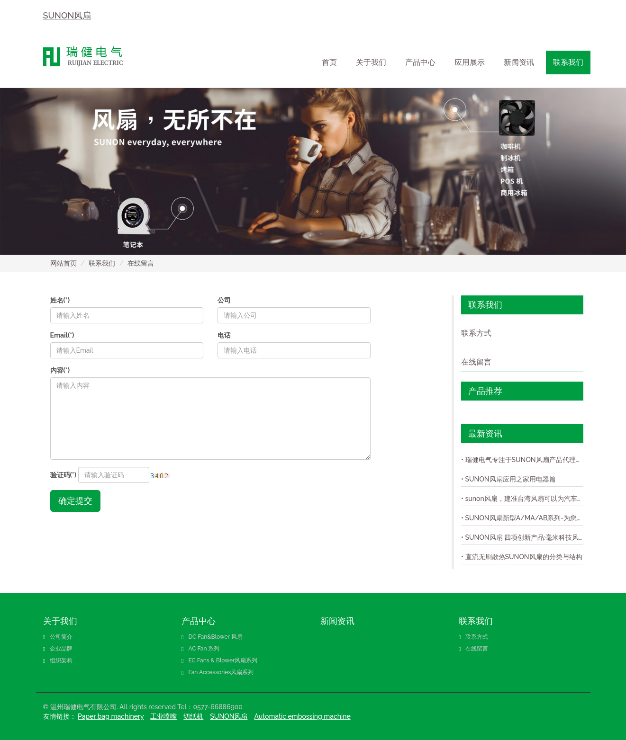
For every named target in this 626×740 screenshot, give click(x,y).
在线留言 (476, 361)
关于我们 (60, 621)
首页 (329, 62)
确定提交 (75, 501)
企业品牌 (58, 648)
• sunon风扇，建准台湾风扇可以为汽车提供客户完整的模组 (522, 498)
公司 (224, 300)
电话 (224, 335)
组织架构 (58, 660)
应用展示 (469, 62)
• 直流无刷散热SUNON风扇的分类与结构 (521, 557)
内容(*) (60, 370)
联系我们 (102, 263)
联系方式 (476, 333)
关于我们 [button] (371, 62)
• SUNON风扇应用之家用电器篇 (508, 479)
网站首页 (63, 263)
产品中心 (198, 621)
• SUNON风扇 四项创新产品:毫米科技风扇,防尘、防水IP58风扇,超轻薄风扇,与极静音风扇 (522, 537)
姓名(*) (60, 300)
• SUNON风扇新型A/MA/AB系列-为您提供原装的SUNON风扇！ (522, 518)
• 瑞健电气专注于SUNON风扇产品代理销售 (522, 460)
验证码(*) (63, 475)
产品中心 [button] (420, 62)
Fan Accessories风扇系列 (217, 672)
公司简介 (58, 636)
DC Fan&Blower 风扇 (212, 636)
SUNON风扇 (67, 15)
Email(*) (62, 335)
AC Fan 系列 (200, 648)
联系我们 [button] (568, 62)
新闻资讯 (519, 62)
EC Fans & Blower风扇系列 (219, 660)
